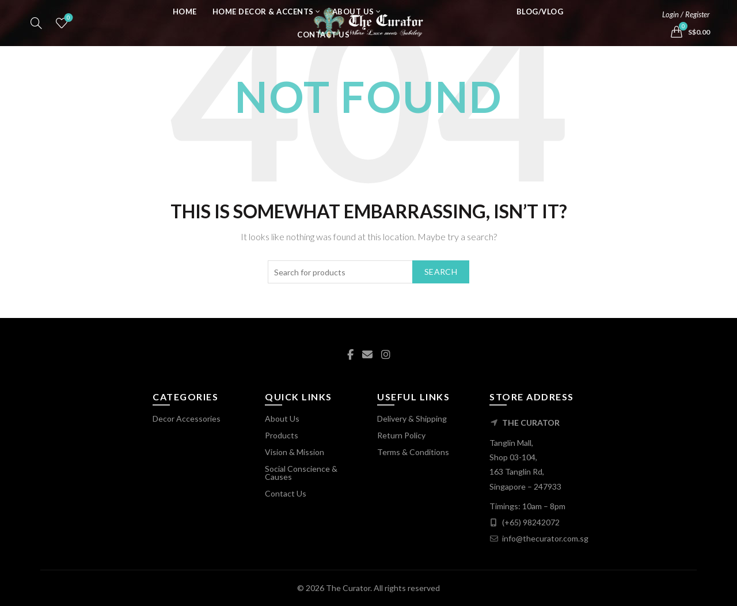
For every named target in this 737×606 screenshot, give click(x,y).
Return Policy (401, 435)
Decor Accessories (187, 418)
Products (281, 435)
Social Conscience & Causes (301, 473)
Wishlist (67, 32)
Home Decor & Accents (263, 26)
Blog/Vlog (540, 26)
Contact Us (323, 49)
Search (440, 272)
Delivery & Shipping (412, 418)
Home (185, 26)
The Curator (348, 588)
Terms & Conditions (413, 452)
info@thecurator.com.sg (545, 538)
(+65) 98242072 (531, 522)
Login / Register (686, 28)
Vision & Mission (294, 452)
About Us (353, 26)
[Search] (36, 37)
